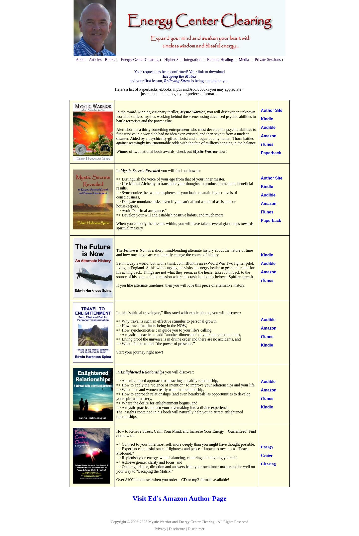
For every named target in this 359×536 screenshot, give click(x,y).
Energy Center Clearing (197, 522)
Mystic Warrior (160, 522)
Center (267, 455)
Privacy (160, 529)
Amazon (268, 136)
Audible (268, 127)
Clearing (268, 464)
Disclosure (177, 529)
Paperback (271, 153)
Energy (267, 447)
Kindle (267, 119)
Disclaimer (196, 529)
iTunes (267, 144)
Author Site (271, 110)
